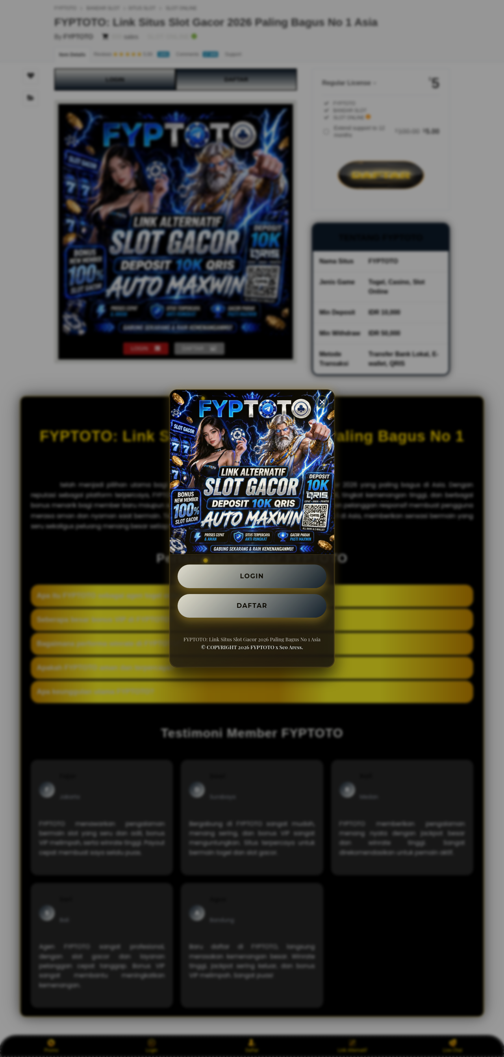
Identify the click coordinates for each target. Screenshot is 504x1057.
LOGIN (252, 576)
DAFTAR (252, 605)
